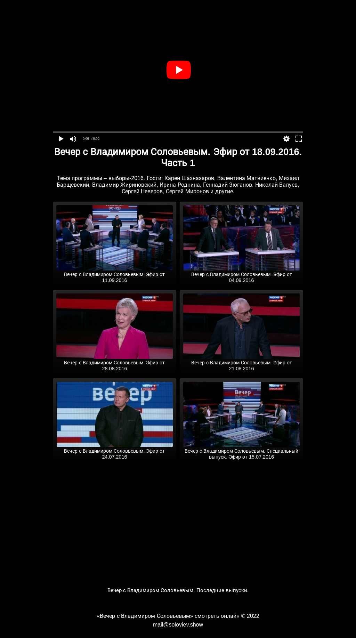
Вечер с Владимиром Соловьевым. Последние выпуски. (178, 590)
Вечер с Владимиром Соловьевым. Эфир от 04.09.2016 (241, 274)
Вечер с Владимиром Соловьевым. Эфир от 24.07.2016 (114, 451)
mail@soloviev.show (178, 625)
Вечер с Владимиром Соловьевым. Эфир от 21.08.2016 (241, 362)
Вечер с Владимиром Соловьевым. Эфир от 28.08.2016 (114, 362)
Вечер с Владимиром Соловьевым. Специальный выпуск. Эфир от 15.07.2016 (241, 451)
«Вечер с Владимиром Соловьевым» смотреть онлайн (168, 616)
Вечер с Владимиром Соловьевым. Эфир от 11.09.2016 (114, 274)
